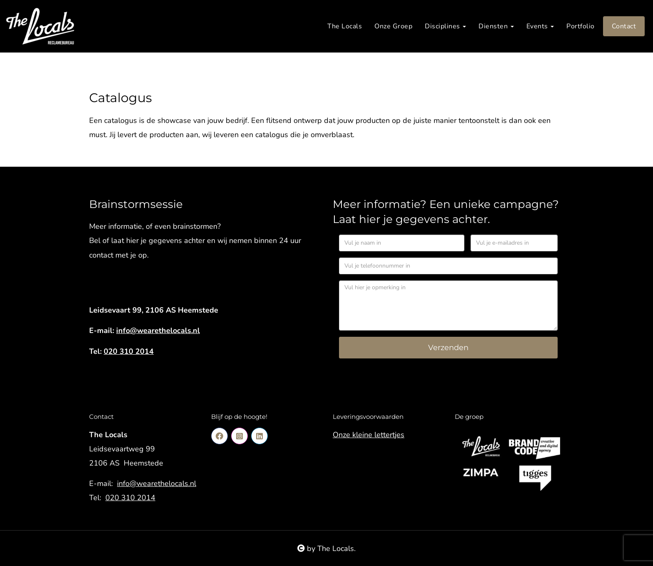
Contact (624, 26)
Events (540, 26)
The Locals (344, 26)
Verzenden (448, 347)
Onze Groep (393, 26)
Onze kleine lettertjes (368, 435)
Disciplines (445, 26)
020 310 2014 (129, 351)
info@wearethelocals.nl (158, 331)
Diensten (496, 26)
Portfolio (580, 26)
